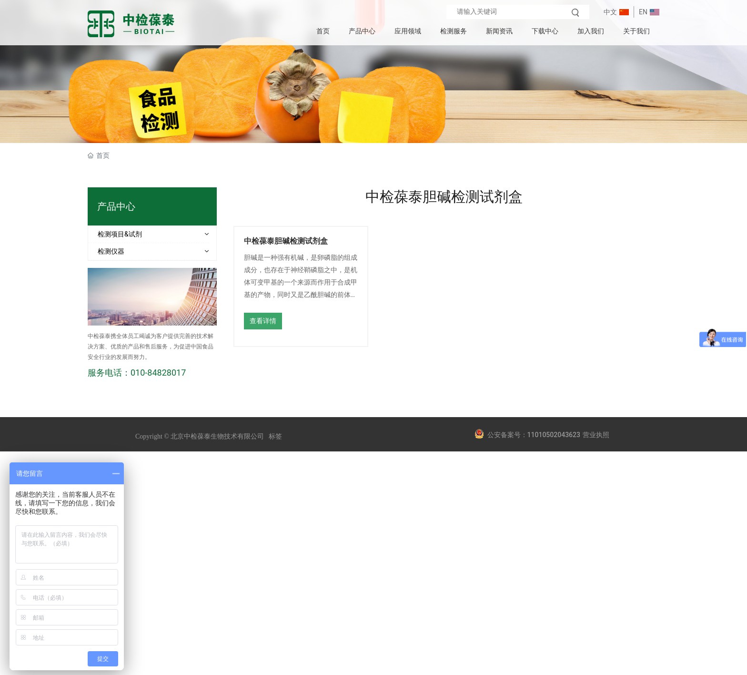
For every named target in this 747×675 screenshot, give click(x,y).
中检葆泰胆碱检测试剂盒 (286, 240)
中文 (610, 12)
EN (643, 12)
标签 (275, 436)
